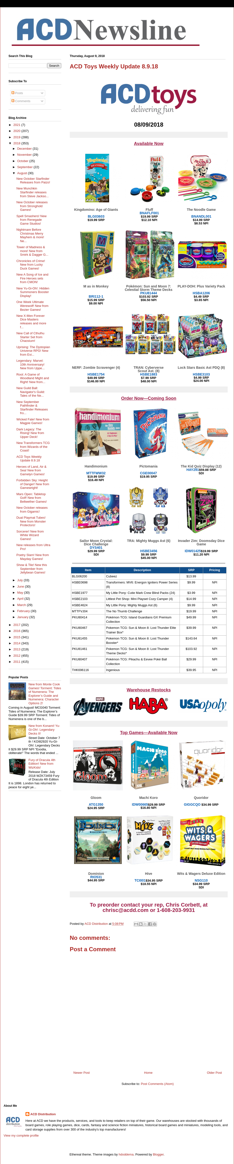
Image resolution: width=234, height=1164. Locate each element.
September (25, 167)
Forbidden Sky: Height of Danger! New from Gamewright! (32, 484)
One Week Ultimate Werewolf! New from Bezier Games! (32, 305)
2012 (17, 655)
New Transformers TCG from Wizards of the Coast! (33, 446)
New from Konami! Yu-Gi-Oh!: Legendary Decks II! (44, 729)
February (24, 611)
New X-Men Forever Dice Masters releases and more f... (31, 321)
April (21, 598)
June (21, 586)
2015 (17, 637)
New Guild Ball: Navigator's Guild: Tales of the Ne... (30, 391)
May (20, 592)
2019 (17, 137)
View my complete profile (21, 1135)
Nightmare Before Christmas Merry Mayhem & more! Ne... (30, 235)
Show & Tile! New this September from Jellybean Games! (31, 568)
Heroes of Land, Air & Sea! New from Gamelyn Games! (31, 470)
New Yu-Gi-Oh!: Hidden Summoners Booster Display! (32, 292)
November (25, 154)
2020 (17, 131)
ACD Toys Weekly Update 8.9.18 (29, 458)
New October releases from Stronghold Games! (32, 206)
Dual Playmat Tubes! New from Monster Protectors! (31, 521)
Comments (20, 101)
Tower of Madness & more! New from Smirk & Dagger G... (32, 250)
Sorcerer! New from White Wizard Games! (30, 535)
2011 (17, 662)
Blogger (158, 1154)
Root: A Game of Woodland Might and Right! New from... (32, 378)
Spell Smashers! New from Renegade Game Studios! (31, 219)
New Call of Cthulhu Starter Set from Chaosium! (30, 337)
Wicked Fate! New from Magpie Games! (32, 421)
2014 (17, 643)
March (22, 605)
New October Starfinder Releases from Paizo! (33, 180)
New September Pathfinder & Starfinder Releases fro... (32, 407)
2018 (17, 143)
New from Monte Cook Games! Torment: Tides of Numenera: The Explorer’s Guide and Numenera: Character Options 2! (44, 693)
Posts (17, 93)
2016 (17, 631)
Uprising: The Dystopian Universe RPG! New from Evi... (33, 350)
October (23, 161)
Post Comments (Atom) (157, 1084)
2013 (17, 649)
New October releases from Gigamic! (32, 509)
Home (148, 1072)
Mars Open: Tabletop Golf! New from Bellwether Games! (31, 497)
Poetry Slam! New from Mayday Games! (32, 557)
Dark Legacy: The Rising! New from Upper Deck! (30, 433)
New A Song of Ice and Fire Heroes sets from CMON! (32, 278)
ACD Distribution (43, 1114)
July (20, 580)
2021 (17, 125)
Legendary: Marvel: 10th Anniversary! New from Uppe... (30, 364)
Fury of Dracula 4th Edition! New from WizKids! (41, 763)
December (25, 148)
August (22, 173)
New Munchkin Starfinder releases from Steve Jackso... (32, 192)
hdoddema (126, 1154)
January (23, 617)
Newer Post (81, 1072)
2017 (17, 625)
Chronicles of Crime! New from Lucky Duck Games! (30, 264)
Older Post (214, 1072)
